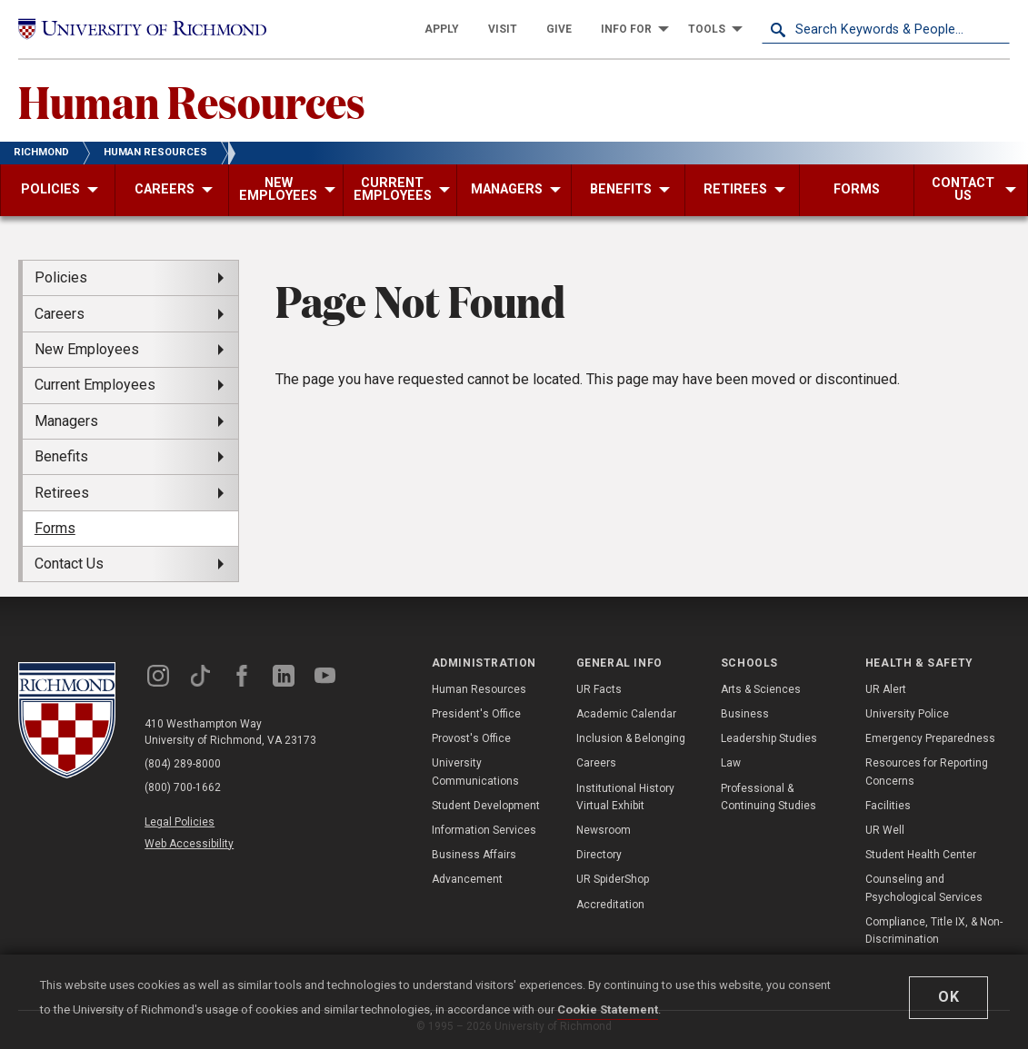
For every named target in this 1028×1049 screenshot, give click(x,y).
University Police (907, 714)
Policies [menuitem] (61, 277)
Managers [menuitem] (66, 421)
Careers (596, 763)
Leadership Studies (769, 738)
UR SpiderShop (612, 879)
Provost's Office (471, 738)
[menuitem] (442, 29)
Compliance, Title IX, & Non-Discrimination (934, 930)
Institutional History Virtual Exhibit (625, 797)
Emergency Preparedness (930, 738)
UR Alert (885, 689)
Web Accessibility (189, 843)
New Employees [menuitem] (87, 349)
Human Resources (191, 100)
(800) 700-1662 (183, 787)
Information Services (484, 830)
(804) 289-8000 (183, 763)
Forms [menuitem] (55, 528)
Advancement (467, 879)
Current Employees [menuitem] (95, 384)
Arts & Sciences (761, 689)
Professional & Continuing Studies (768, 797)
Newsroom (603, 830)
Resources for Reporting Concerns (926, 772)
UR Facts (599, 689)
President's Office (476, 714)
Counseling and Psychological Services (924, 888)
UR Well (884, 830)
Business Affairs (474, 854)
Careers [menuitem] (60, 313)
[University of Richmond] (142, 29)
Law (731, 763)
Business (745, 714)
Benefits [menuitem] (61, 456)
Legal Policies (180, 822)
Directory (599, 854)
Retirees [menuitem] (62, 492)
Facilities (888, 805)
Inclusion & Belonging (630, 738)
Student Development (486, 805)
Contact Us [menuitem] (69, 563)
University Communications (475, 772)
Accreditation (610, 904)
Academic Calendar (626, 714)
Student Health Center (920, 854)
